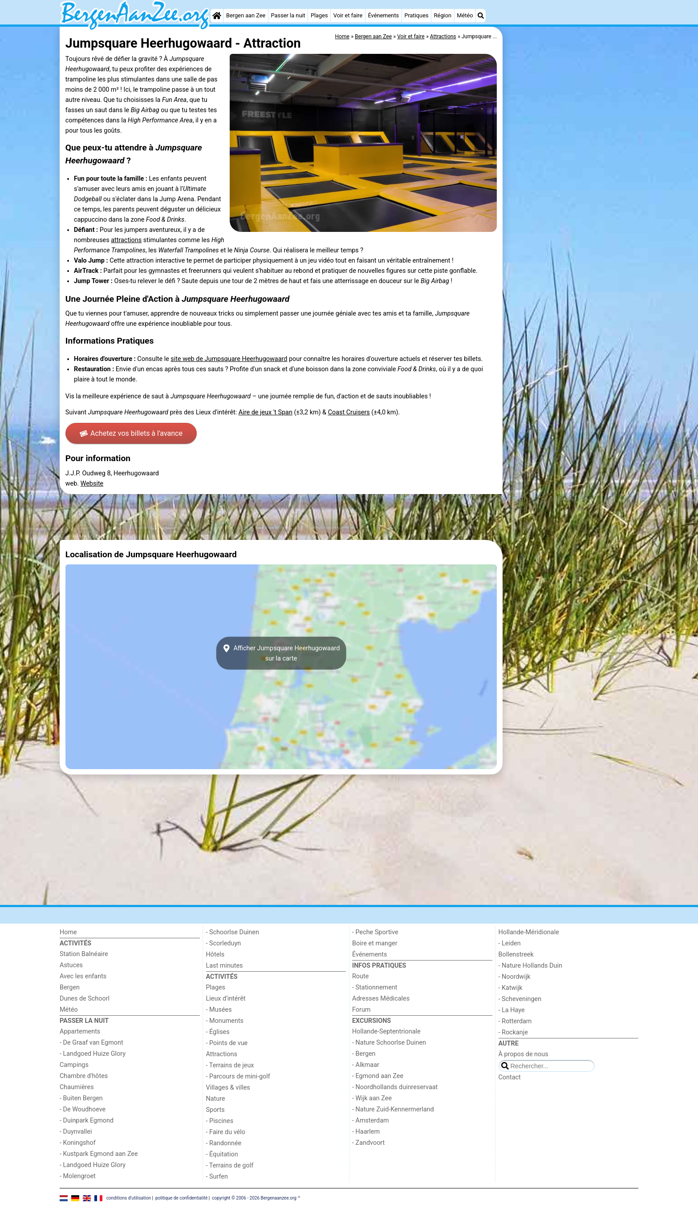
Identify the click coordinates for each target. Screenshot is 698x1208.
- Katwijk (511, 988)
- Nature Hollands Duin (530, 965)
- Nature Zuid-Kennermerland (393, 1109)
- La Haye (512, 1010)
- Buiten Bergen (81, 1098)
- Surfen (217, 1176)
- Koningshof (78, 1143)
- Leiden (510, 943)
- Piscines (220, 1121)
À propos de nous (523, 1054)
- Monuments (225, 1021)
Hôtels (215, 954)
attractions (126, 240)
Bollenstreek (516, 954)
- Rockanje (513, 1032)
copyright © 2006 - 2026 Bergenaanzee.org (254, 1197)
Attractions (221, 1054)
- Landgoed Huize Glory (93, 1054)
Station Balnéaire (84, 954)
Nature (215, 1099)
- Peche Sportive (375, 932)
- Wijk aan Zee (372, 1098)
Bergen (70, 987)
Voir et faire (347, 15)
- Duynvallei (76, 1131)
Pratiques (416, 15)
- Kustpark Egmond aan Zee (99, 1154)
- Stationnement (374, 987)
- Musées (219, 1009)
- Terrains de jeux (230, 1065)
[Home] (217, 15)
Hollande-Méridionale (529, 932)
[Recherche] (481, 15)
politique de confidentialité (181, 1197)
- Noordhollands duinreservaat (395, 1087)
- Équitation (222, 1154)
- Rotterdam (515, 1021)
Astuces (71, 965)
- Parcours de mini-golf (238, 1076)
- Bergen (364, 1054)
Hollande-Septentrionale (386, 1031)
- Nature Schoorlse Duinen (389, 1042)
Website (92, 483)
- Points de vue (227, 1043)
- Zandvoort (368, 1143)
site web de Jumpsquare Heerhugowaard (228, 359)
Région (442, 15)
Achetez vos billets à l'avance (131, 433)
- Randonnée (224, 1143)
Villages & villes (228, 1087)
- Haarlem (366, 1131)
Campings (74, 1065)
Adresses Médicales (381, 998)
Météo (465, 15)
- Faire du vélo (225, 1132)
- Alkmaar (365, 1065)
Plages (319, 15)
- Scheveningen (520, 999)
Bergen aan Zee (245, 15)
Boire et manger (375, 943)
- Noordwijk (515, 977)
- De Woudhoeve (83, 1109)
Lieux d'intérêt (226, 998)
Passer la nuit (288, 15)
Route (360, 976)
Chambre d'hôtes (84, 1076)
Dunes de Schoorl (85, 998)
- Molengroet (78, 1176)
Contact (510, 1077)
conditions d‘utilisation (128, 1197)
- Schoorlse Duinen (232, 932)
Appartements (80, 1031)
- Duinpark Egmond (87, 1120)
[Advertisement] (571, 231)
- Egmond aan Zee (377, 1076)
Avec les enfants (83, 976)
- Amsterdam (370, 1120)
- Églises (218, 1032)
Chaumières (77, 1087)
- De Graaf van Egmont (91, 1042)
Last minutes (224, 965)
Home (68, 932)
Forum (361, 1009)
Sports (215, 1110)
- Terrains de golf (230, 1165)
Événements (383, 15)
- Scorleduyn (223, 943)
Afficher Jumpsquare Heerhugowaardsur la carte (281, 653)
